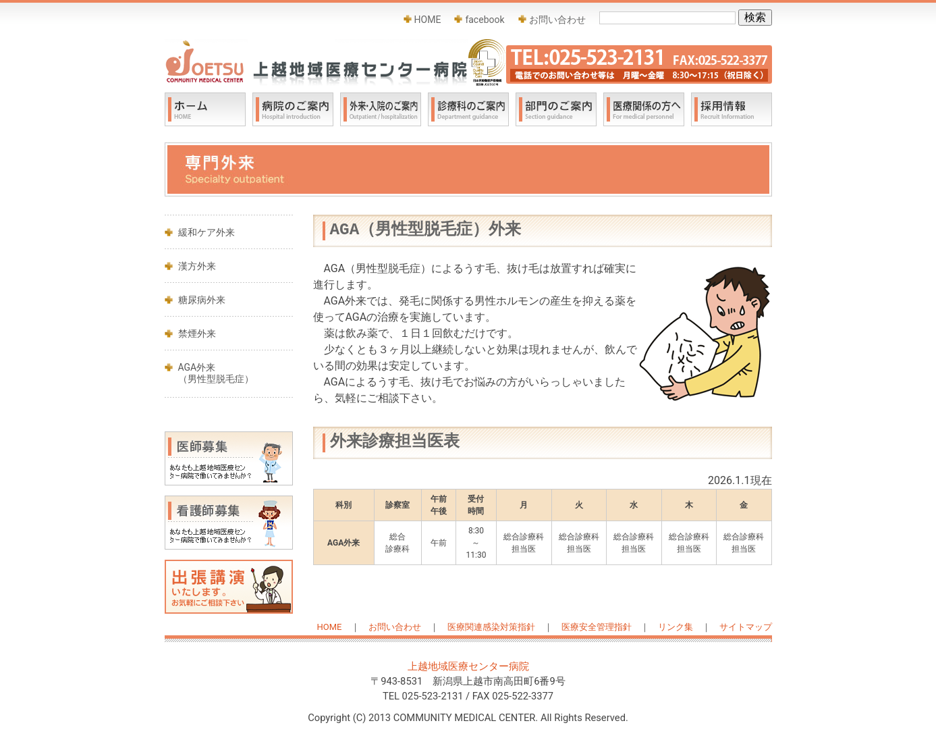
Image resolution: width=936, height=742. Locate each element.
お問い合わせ (557, 19)
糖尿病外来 (201, 299)
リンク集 (675, 627)
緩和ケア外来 (206, 232)
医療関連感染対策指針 (491, 627)
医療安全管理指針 (596, 627)
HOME (427, 19)
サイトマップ (745, 627)
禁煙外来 (197, 333)
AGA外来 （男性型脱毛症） (216, 373)
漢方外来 (197, 266)
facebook (484, 19)
